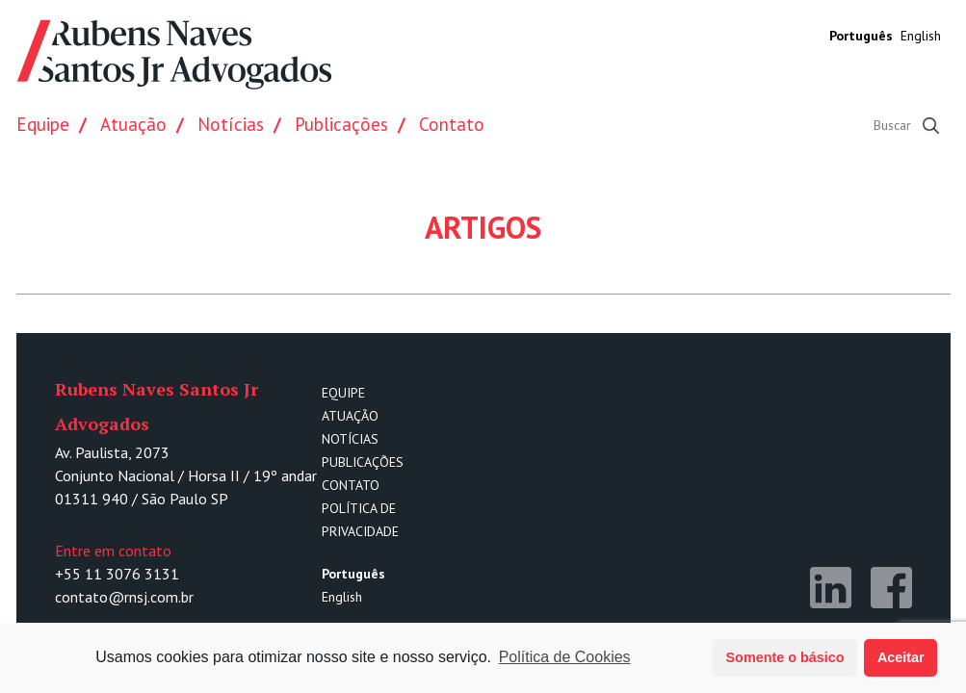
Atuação (133, 124)
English (921, 35)
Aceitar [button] (901, 657)
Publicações (341, 124)
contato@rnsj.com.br (124, 596)
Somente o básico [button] (785, 657)
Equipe (42, 124)
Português (861, 35)
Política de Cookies (565, 657)
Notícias (230, 124)
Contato (451, 124)
